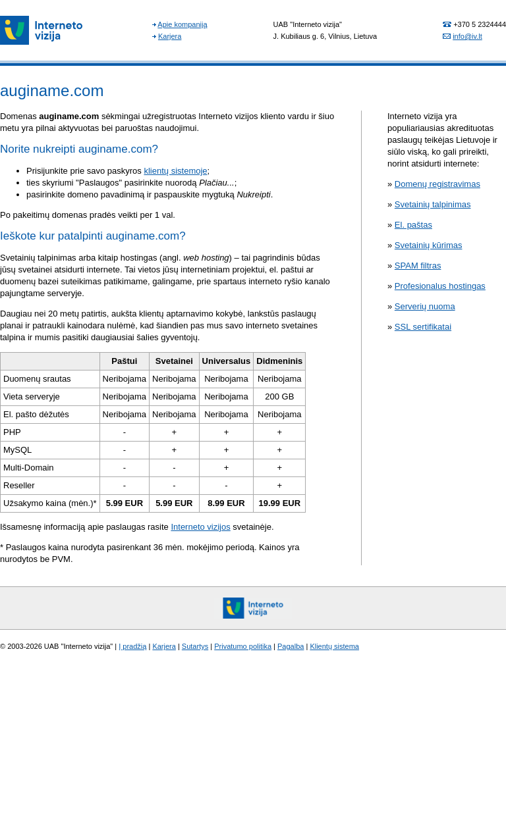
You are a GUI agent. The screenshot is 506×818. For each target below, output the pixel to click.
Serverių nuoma (425, 306)
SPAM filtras (418, 265)
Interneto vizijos (200, 527)
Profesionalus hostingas (440, 286)
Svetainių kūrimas (429, 245)
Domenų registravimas (437, 184)
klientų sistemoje (175, 171)
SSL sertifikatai (423, 327)
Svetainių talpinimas (433, 204)
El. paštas (413, 225)
